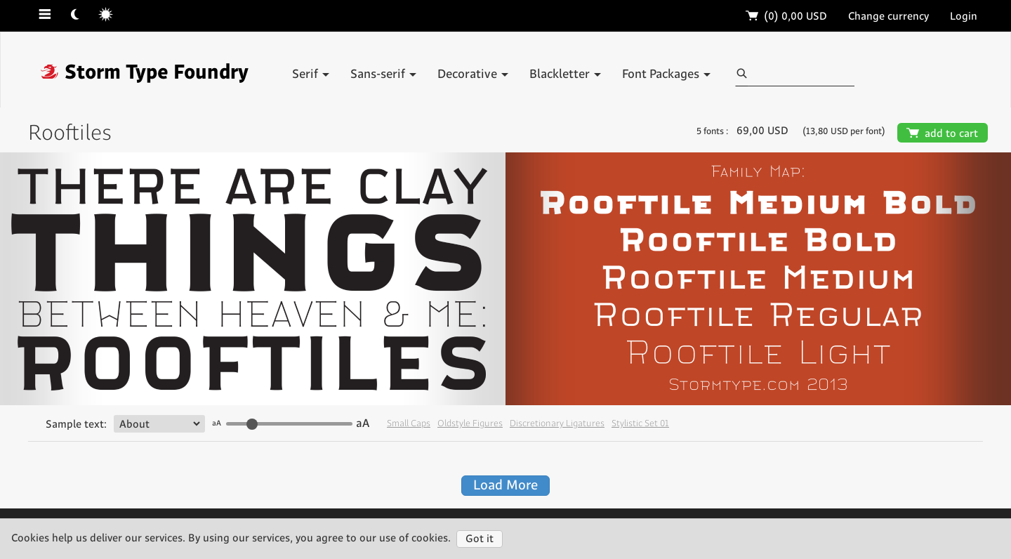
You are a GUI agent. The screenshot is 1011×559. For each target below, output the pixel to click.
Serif (310, 74)
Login (963, 16)
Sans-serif (383, 74)
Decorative (472, 74)
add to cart (942, 133)
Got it (479, 539)
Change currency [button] (888, 16)
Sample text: (76, 424)
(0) (786, 16)
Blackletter (565, 74)
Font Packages (666, 74)
